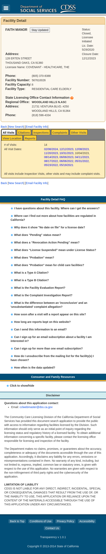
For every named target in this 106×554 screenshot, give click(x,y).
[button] (4, 126)
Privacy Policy (65, 521)
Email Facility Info (37, 126)
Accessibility (86, 521)
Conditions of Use (41, 521)
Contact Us (52, 528)
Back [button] (4, 126)
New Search (16, 126)
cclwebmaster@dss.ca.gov (36, 407)
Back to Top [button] (17, 521)
